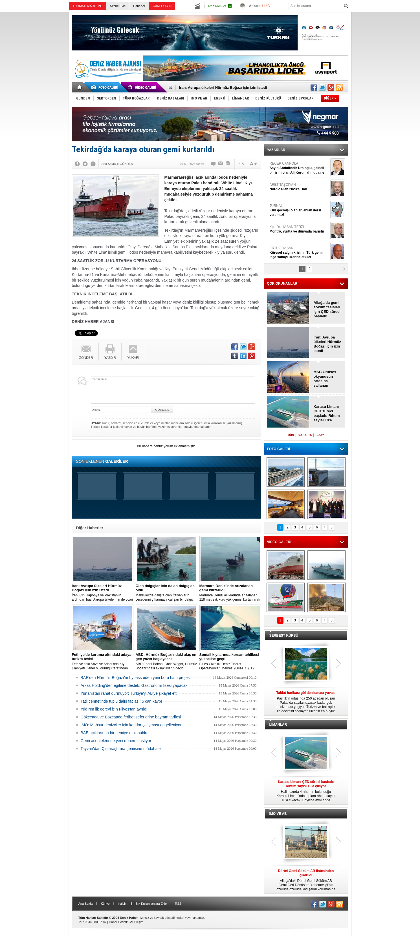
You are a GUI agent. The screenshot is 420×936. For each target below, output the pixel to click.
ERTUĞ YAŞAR (299, 252)
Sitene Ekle (118, 6)
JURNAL (299, 210)
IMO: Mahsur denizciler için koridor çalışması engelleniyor (131, 725)
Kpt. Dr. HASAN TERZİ (299, 229)
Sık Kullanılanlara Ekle (151, 903)
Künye (105, 903)
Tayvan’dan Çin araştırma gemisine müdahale (121, 748)
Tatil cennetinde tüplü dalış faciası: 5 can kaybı (121, 701)
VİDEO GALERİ (279, 542)
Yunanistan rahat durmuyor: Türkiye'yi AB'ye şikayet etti (129, 693)
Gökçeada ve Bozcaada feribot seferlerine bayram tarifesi (131, 717)
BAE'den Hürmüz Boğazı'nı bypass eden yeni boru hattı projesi (136, 677)
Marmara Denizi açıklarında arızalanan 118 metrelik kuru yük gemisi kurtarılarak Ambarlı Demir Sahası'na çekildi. (230, 593)
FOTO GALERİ (278, 449)
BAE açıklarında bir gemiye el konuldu (114, 733)
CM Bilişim (136, 922)
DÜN (291, 435)
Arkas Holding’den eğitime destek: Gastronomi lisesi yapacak (134, 685)
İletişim (122, 903)
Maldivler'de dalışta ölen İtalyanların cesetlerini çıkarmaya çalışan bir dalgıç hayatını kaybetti (166, 593)
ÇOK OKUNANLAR (282, 284)
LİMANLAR (278, 725)
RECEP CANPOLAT (299, 168)
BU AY (320, 435)
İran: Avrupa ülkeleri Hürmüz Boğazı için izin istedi (223, 87)
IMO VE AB (278, 814)
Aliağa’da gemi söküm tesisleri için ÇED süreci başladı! (327, 309)
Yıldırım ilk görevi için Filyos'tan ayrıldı (114, 709)
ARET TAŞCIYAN (299, 187)
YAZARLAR (276, 150)
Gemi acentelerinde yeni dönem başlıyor (116, 740)
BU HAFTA (305, 435)
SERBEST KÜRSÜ (283, 636)
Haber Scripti (118, 922)
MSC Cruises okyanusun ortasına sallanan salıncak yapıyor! (325, 379)
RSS (178, 903)
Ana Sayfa (85, 903)
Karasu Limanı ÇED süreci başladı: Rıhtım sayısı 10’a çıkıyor (327, 413)
